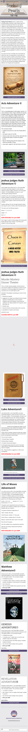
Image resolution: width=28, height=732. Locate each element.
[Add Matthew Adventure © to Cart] (14, 593)
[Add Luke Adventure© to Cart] (14, 403)
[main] (14, 9)
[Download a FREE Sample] (14, 171)
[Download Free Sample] (14, 590)
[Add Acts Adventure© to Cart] (14, 97)
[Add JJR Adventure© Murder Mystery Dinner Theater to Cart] (14, 266)
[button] (1, 1)
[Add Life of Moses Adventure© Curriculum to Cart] (14, 478)
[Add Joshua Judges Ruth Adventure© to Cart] (14, 174)
